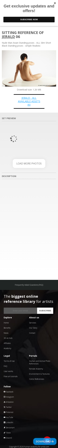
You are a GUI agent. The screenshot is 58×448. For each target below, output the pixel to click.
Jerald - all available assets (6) (29, 101)
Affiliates (7, 343)
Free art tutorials (10, 376)
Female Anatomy (36, 368)
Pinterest (8, 412)
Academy (7, 348)
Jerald (8, 36)
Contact (32, 333)
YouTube (8, 417)
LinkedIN (8, 422)
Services (32, 322)
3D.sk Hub (8, 338)
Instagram (9, 397)
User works (8, 371)
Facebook (8, 391)
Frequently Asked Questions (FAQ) (29, 285)
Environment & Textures (39, 374)
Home (6, 322)
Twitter (8, 407)
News (6, 333)
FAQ (5, 366)
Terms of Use (9, 361)
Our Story (33, 328)
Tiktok (7, 432)
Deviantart (9, 427)
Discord (8, 438)
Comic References (36, 379)
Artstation (9, 402)
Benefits (7, 328)
